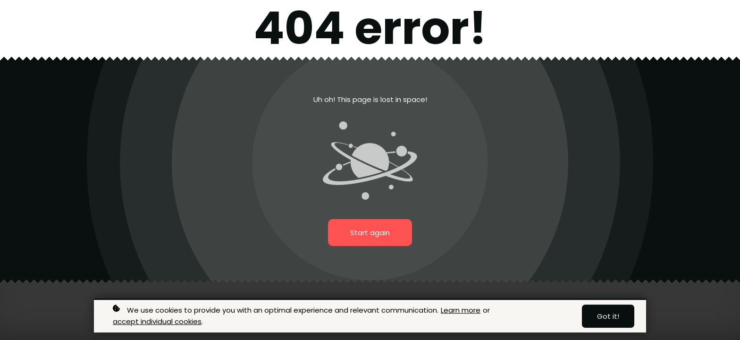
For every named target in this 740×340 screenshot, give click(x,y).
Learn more (460, 311)
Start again (370, 233)
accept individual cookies (157, 322)
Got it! (608, 317)
